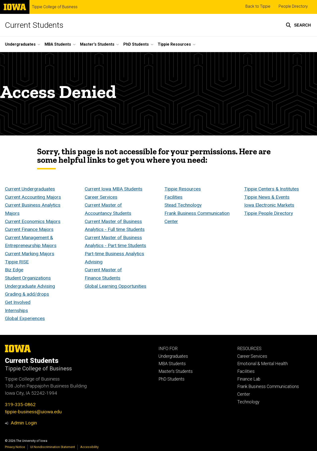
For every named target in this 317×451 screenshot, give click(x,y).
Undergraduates (173, 356)
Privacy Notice (15, 447)
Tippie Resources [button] (174, 44)
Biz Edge (14, 270)
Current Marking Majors (29, 254)
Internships (16, 310)
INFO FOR (168, 348)
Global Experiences (25, 319)
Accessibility (89, 447)
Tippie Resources (182, 189)
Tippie (251, 189)
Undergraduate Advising (30, 286)
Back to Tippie (257, 6)
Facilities (173, 197)
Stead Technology (183, 205)
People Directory (293, 6)
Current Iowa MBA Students (113, 189)
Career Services (101, 197)
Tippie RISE (17, 262)
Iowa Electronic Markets (269, 205)
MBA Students (172, 363)
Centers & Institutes (278, 189)
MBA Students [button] (58, 44)
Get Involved (17, 302)
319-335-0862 (20, 404)
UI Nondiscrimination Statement (52, 447)
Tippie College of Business (55, 7)
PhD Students (171, 379)
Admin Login (24, 423)
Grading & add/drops (27, 294)
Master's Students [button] (97, 44)
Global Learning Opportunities (115, 286)
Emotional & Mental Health (262, 363)
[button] (298, 25)
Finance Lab (248, 379)
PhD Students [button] (136, 44)
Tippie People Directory (268, 213)
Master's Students (175, 371)
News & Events (274, 197)
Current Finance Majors (29, 229)
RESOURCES (249, 348)
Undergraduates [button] (20, 44)
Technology (248, 401)
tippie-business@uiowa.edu (33, 412)
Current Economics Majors (32, 221)
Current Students (34, 25)
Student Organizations (28, 278)
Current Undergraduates (30, 189)
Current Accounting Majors (33, 197)
